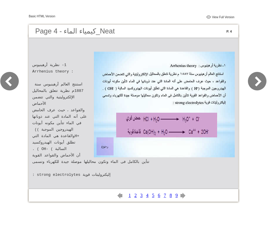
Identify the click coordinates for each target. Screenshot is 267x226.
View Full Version (223, 17)
